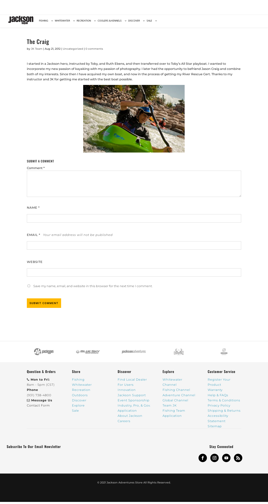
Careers (124, 423)
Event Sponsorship (133, 402)
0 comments (94, 51)
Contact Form (38, 407)
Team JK (170, 407)
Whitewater (82, 387)
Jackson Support (132, 397)
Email (33, 237)
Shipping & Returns (224, 413)
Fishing (78, 381)
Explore (78, 407)
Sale (75, 413)
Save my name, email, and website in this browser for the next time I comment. (92, 288)
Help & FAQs (218, 397)
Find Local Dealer (132, 381)
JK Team (36, 51)
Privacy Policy (219, 407)
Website (35, 264)
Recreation (81, 392)
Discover (79, 402)
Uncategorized (73, 51)
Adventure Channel (179, 397)
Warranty (215, 392)
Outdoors (80, 397)
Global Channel (175, 402)
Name (33, 210)
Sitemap (215, 428)
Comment (36, 170)
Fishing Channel (176, 392)
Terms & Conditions (224, 402)
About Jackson (130, 418)
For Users (126, 387)
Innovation (127, 392)
